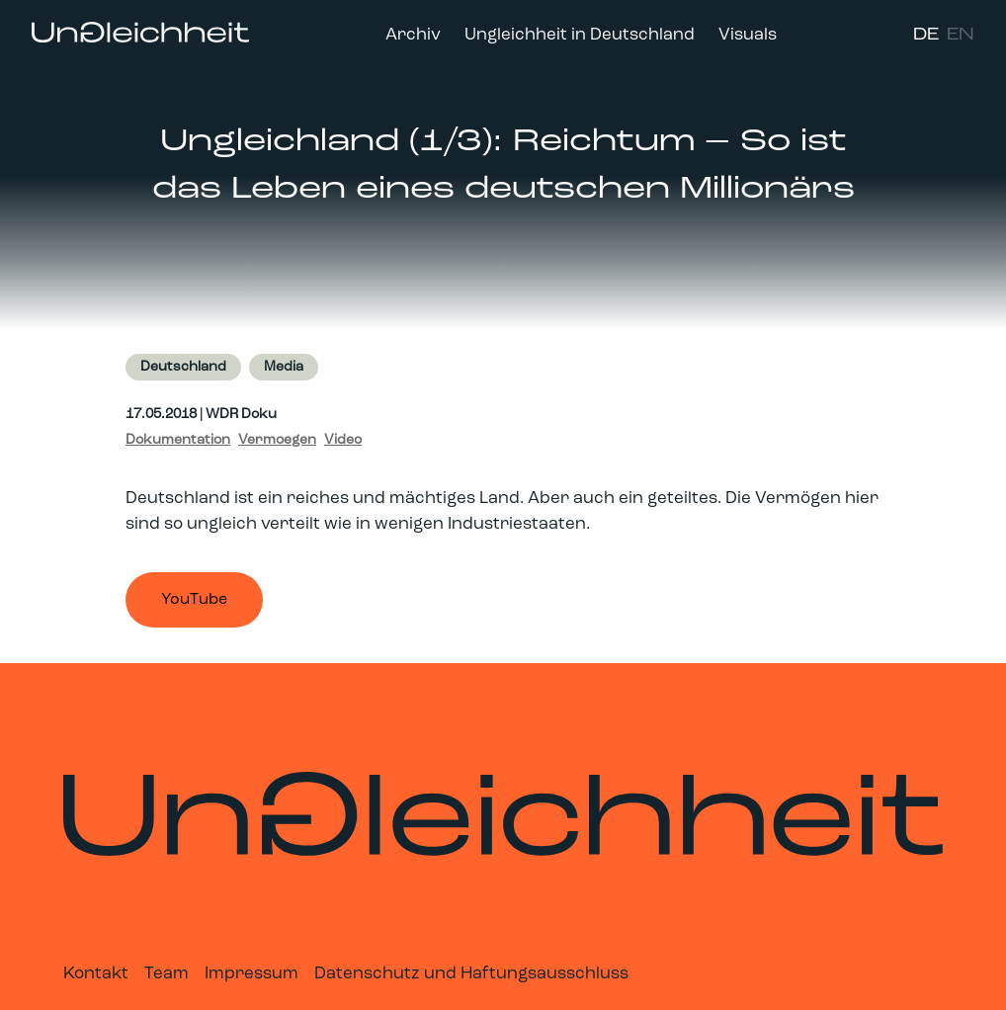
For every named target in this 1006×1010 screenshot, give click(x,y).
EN (960, 35)
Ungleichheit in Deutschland (579, 35)
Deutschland (183, 367)
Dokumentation (178, 440)
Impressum (251, 974)
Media (283, 367)
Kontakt (95, 974)
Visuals (747, 35)
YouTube (194, 600)
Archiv (413, 35)
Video (343, 440)
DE (926, 35)
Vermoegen (277, 440)
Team (166, 974)
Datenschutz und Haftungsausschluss (471, 974)
